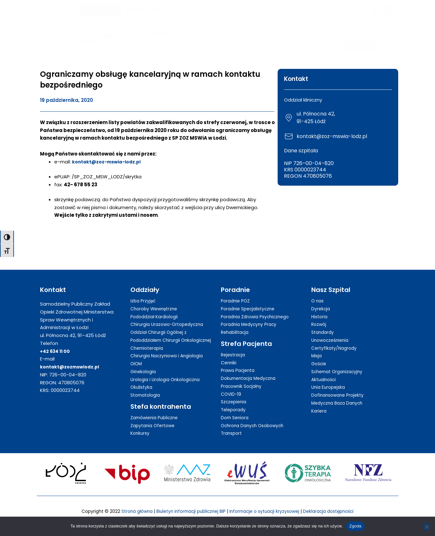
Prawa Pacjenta (239, 363)
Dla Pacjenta (248, 32)
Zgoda (355, 526)
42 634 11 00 (165, 9)
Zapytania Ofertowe (154, 426)
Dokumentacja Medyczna (251, 371)
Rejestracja (234, 347)
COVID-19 (232, 387)
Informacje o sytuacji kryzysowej (267, 511)
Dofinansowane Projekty (339, 388)
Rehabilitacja (236, 325)
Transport (232, 426)
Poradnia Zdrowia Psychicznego (258, 309)
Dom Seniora (236, 410)
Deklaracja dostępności (336, 511)
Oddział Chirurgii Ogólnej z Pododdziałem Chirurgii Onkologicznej (161, 333)
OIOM (136, 364)
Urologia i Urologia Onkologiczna (168, 380)
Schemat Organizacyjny (339, 364)
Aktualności (324, 372)
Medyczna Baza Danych (339, 396)
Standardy (323, 325)
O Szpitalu (167, 32)
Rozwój (319, 317)
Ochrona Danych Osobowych (255, 418)
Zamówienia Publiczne (307, 32)
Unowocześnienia (332, 333)
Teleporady (234, 402)
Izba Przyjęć (144, 293)
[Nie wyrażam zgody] (426, 527)
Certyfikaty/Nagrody (335, 341)
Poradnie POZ (237, 293)
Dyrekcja (321, 301)
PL (385, 45)
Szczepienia (235, 395)
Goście (319, 356)
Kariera (382, 32)
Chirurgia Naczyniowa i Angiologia (169, 356)
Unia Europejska (329, 380)
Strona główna (128, 511)
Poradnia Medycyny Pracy (251, 317)
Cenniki (229, 355)
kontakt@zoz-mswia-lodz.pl (108, 161)
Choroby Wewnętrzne (156, 301)
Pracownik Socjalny (243, 379)
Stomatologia (146, 396)
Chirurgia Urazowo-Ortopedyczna (170, 317)
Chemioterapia (148, 349)
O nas (318, 293)
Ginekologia (144, 372)
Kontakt (355, 32)
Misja (317, 349)
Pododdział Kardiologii (156, 309)
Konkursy (140, 434)
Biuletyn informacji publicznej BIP (187, 511)
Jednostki (206, 32)
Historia (320, 309)
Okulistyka (142, 388)
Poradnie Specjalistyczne (250, 301)
